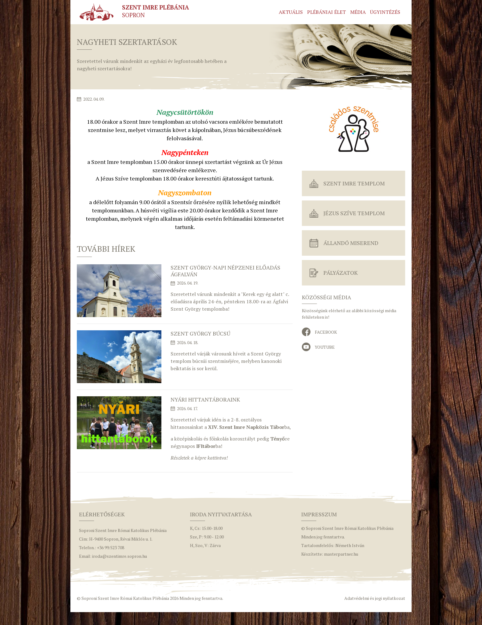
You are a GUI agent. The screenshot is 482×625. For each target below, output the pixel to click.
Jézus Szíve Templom (354, 213)
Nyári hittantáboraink (205, 399)
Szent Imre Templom (354, 183)
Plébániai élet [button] (326, 12)
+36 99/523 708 (110, 547)
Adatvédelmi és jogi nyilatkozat (374, 598)
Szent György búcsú (200, 333)
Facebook (326, 332)
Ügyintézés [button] (385, 12)
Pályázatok (340, 272)
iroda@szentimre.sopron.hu (119, 556)
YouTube (325, 347)
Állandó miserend (350, 243)
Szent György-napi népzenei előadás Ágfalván (225, 271)
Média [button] (358, 12)
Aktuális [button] (291, 12)
